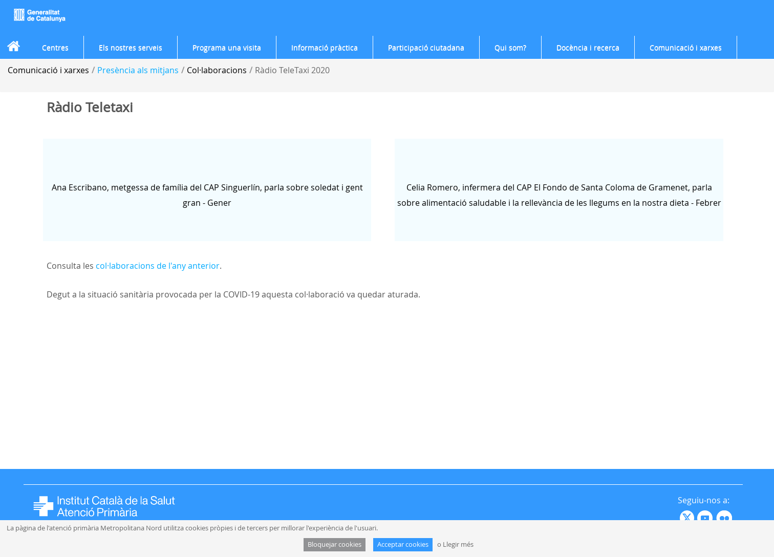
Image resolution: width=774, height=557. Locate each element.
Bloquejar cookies (334, 544)
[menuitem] (55, 47)
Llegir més (458, 544)
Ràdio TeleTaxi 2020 (292, 70)
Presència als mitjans (138, 70)
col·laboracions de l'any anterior (158, 265)
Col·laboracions (217, 70)
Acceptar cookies (402, 544)
